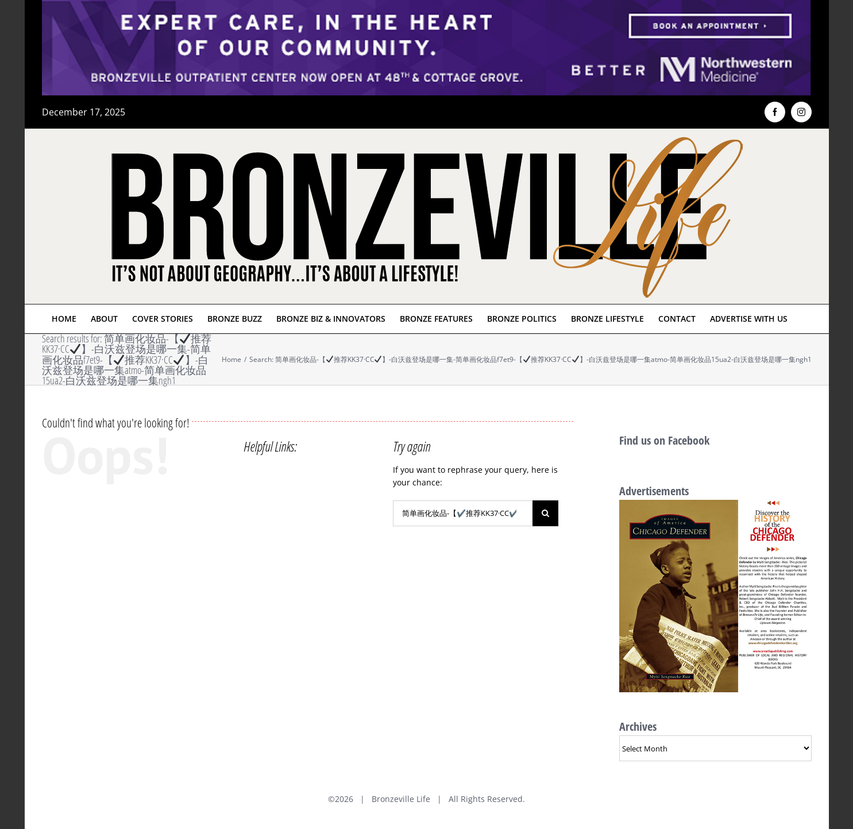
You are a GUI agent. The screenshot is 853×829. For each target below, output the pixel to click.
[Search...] (462, 513)
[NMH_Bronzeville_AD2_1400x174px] (427, 7)
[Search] (545, 513)
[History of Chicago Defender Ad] (715, 505)
